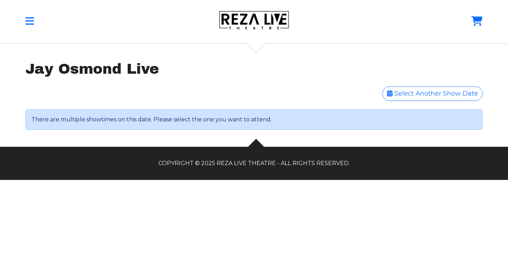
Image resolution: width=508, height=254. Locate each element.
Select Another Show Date (432, 93)
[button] (29, 22)
